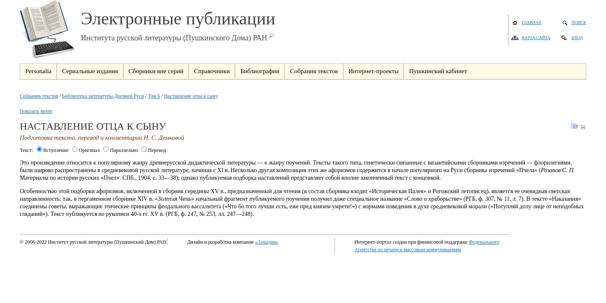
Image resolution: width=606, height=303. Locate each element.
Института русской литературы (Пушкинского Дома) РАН (174, 38)
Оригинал (86, 150)
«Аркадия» (267, 242)
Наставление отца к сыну (191, 96)
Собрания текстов (39, 96)
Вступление (53, 150)
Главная (532, 22)
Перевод (153, 150)
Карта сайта (536, 37)
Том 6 (154, 96)
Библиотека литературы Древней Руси (103, 96)
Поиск (578, 22)
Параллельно (120, 150)
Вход (577, 37)
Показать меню (36, 111)
